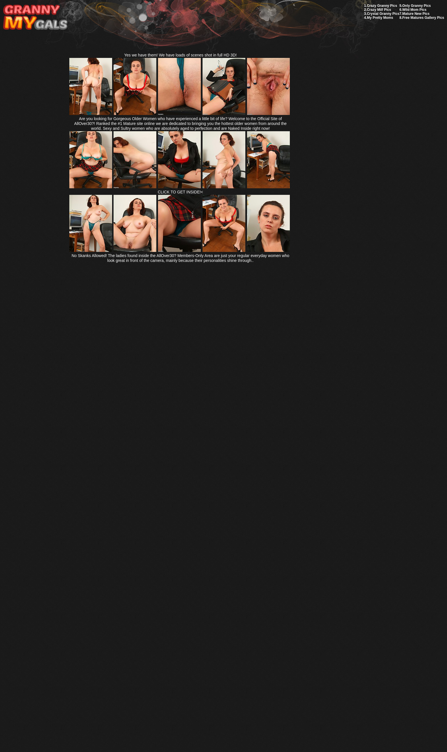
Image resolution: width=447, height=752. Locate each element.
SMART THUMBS (233, 617)
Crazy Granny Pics (382, 6)
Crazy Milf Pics (379, 10)
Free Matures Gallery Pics (423, 18)
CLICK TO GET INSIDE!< (180, 192)
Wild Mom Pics (414, 10)
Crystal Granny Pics (383, 14)
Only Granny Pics (416, 6)
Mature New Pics (415, 14)
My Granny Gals (35, 17)
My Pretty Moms (380, 18)
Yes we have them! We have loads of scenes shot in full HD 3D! (180, 55)
